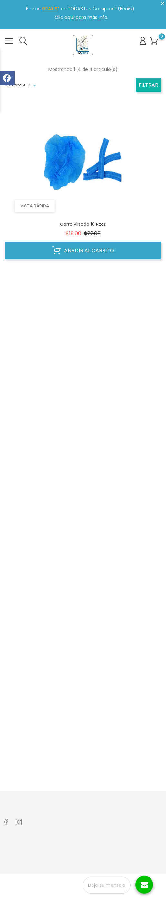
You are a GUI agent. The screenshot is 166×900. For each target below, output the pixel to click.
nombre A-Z (18, 85)
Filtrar (148, 85)
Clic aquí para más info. (81, 17)
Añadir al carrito (83, 250)
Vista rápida (34, 206)
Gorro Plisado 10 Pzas (83, 224)
